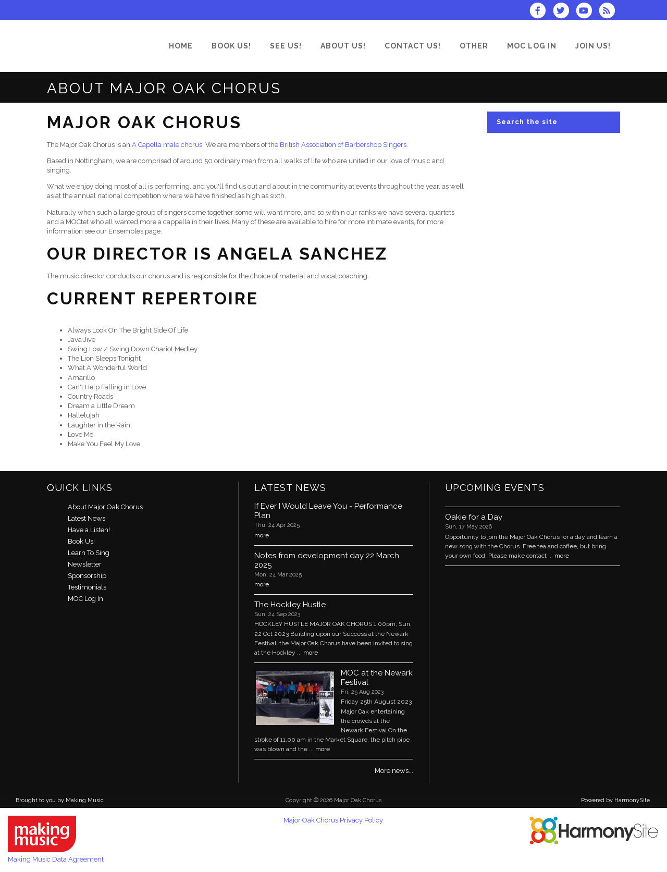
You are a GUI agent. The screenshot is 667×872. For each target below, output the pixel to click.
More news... (394, 771)
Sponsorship (87, 576)
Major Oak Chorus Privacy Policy (333, 820)
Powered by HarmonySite (615, 800)
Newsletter (85, 564)
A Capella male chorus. (168, 145)
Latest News (86, 518)
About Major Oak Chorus (105, 507)
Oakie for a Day (473, 517)
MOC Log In (85, 599)
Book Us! (81, 541)
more (261, 535)
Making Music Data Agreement (56, 859)
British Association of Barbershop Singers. (344, 145)
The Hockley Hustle (290, 604)
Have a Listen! (89, 530)
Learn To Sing (88, 553)
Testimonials (87, 587)
